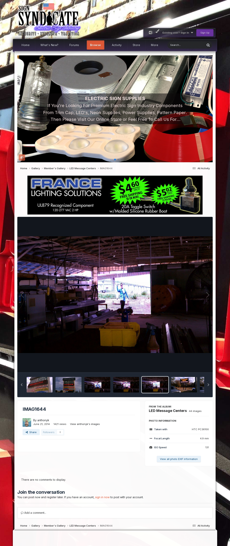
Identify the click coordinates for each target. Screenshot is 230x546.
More (154, 45)
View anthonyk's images (85, 424)
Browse (95, 45)
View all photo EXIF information (179, 459)
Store (136, 45)
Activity (117, 45)
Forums (74, 45)
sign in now (102, 497)
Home (26, 45)
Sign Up (204, 32)
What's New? (49, 45)
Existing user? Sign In (177, 33)
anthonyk (43, 420)
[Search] (176, 45)
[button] (22, 109)
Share (31, 432)
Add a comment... (33, 512)
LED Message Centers (168, 411)
